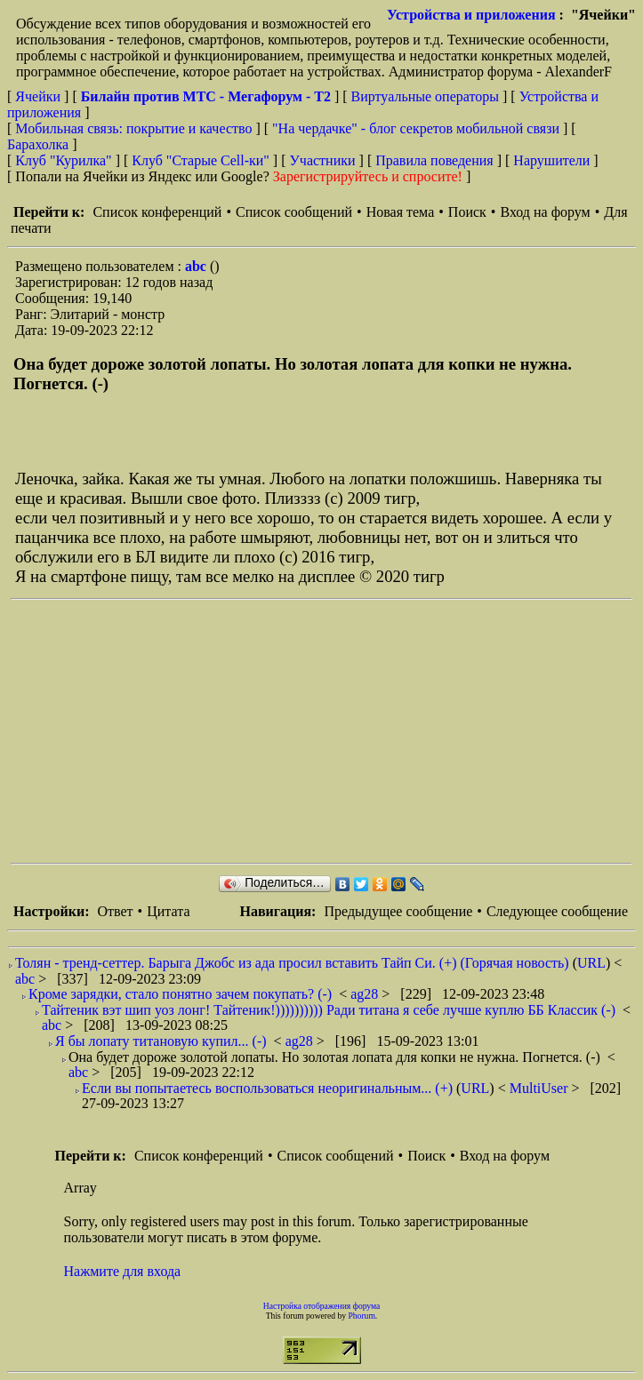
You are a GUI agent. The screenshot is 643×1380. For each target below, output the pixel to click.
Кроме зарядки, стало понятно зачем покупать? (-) (180, 993)
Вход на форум (545, 211)
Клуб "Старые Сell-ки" (200, 160)
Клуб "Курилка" (63, 160)
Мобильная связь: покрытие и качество (133, 128)
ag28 (366, 993)
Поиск (467, 211)
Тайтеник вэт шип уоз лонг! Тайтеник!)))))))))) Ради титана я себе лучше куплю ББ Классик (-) (328, 1009)
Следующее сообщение (557, 911)
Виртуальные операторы (425, 96)
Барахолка (37, 144)
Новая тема (400, 211)
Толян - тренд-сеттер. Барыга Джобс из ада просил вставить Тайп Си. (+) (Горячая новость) (292, 962)
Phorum (361, 1315)
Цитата (168, 911)
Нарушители (551, 160)
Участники (323, 160)
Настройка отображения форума (322, 1306)
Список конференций (156, 211)
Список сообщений (294, 211)
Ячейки (39, 96)
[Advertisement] (327, 731)
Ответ (115, 911)
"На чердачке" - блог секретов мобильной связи (415, 128)
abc (197, 266)
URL (591, 962)
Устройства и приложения (471, 14)
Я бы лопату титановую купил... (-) (161, 1041)
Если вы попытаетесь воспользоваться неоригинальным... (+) (267, 1088)
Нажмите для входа (122, 1271)
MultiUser (541, 1088)
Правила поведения (434, 160)
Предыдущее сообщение (398, 911)
